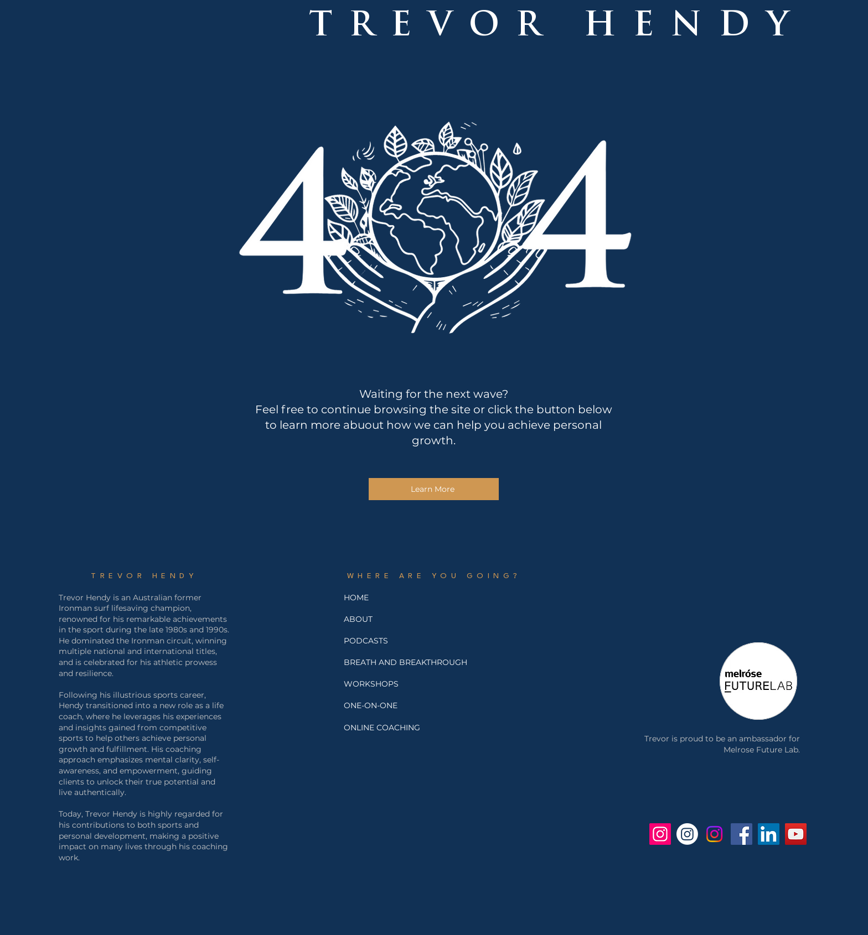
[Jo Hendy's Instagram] (714, 834)
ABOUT (358, 619)
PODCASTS (366, 641)
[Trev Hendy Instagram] (660, 834)
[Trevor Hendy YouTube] (796, 834)
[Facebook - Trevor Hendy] (741, 834)
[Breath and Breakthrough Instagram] (687, 834)
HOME (356, 597)
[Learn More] (434, 489)
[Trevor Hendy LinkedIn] (768, 834)
